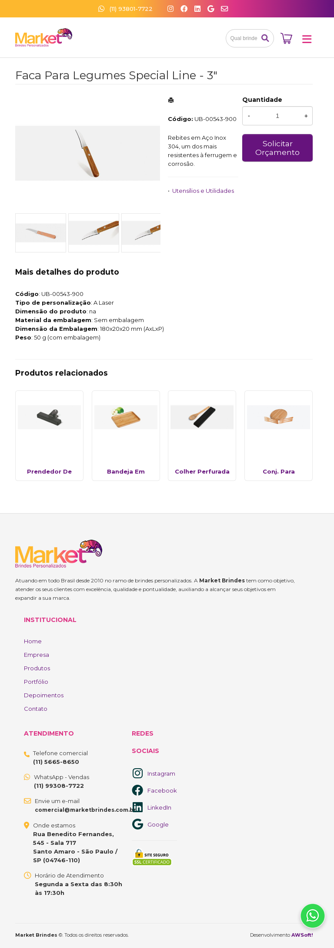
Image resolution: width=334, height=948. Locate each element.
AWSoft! (302, 935)
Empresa (36, 654)
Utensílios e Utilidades (203, 190)
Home (33, 641)
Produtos (37, 668)
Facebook (162, 790)
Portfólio (36, 681)
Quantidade (262, 100)
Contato (35, 708)
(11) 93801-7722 (125, 8)
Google (158, 824)
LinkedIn (159, 807)
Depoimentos (43, 695)
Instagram (161, 773)
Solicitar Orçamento (277, 148)
